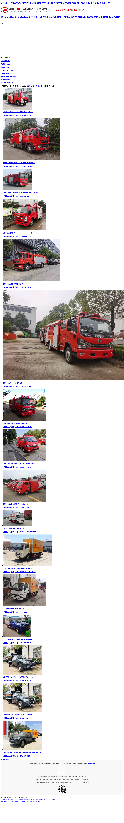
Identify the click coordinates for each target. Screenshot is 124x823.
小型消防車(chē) (5, 73)
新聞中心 (59, 17)
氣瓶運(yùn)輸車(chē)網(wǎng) (70, 763)
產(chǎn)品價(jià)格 (45, 17)
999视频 (33, 801)
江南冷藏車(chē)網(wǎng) (82, 763)
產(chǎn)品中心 (27, 17)
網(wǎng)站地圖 (91, 763)
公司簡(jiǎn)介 (99, 17)
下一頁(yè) (6, 759)
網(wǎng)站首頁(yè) (10, 17)
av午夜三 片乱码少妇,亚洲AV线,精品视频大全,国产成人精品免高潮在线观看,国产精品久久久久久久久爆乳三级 (55, 3)
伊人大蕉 (38, 801)
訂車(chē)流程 (85, 17)
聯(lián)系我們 (113, 17)
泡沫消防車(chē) (5, 67)
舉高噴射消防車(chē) (7, 83)
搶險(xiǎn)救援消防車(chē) (8, 76)
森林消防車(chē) (5, 79)
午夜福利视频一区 (26, 801)
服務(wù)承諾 (70, 17)
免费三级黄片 (4, 801)
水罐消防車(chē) (5, 61)
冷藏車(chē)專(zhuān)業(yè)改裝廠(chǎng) (43, 763)
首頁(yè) (29, 86)
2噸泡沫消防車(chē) (8, 70)
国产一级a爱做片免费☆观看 (15, 801)
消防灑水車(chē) (5, 64)
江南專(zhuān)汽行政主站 (57, 763)
